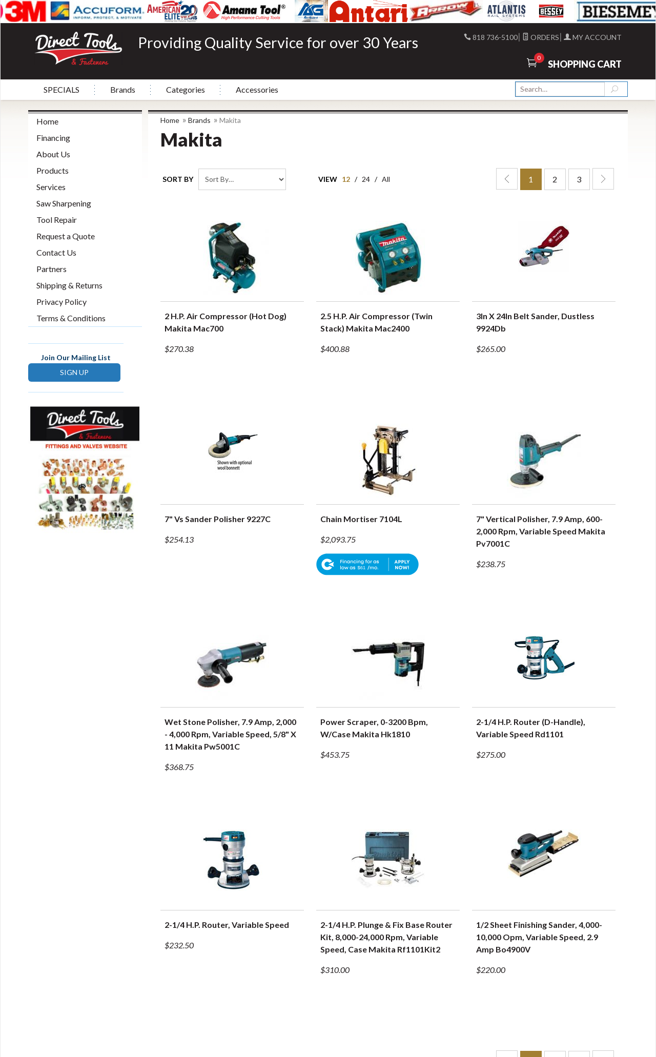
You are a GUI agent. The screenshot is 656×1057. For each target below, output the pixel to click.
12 (346, 179)
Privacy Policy (61, 301)
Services (51, 187)
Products (52, 170)
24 (366, 179)
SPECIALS (61, 89)
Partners (51, 269)
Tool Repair (56, 219)
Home (169, 120)
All (386, 179)
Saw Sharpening (63, 203)
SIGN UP (74, 372)
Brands (122, 89)
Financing (53, 137)
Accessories (257, 89)
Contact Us (56, 252)
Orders (540, 37)
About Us (53, 154)
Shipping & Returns (69, 285)
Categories (185, 89)
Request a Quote (65, 236)
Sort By (177, 179)
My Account (593, 37)
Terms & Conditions (71, 318)
